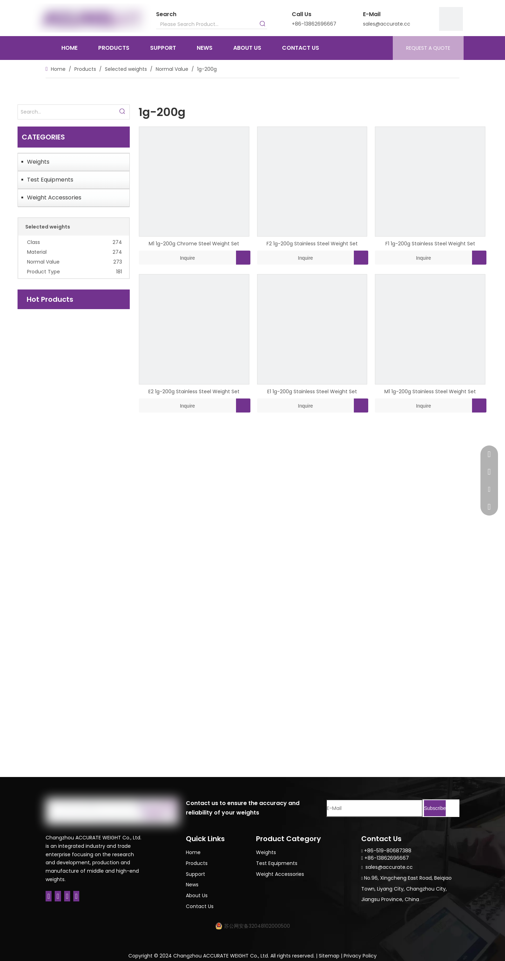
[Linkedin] (58, 896)
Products (197, 863)
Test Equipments (50, 180)
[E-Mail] (374, 808)
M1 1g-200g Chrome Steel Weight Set (194, 243)
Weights (38, 162)
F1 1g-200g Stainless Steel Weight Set (430, 243)
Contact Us (200, 906)
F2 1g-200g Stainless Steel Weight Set (312, 243)
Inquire (167, 258)
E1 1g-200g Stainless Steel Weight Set (312, 391)
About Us (197, 895)
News (192, 884)
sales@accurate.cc (386, 23)
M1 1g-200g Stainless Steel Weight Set (430, 391)
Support (195, 874)
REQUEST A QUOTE (428, 48)
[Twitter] (67, 896)
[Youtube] (76, 896)
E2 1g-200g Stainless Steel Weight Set (194, 391)
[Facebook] (49, 896)
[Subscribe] (435, 808)
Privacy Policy (360, 955)
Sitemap (329, 955)
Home (193, 852)
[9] (451, 19)
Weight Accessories (54, 197)
